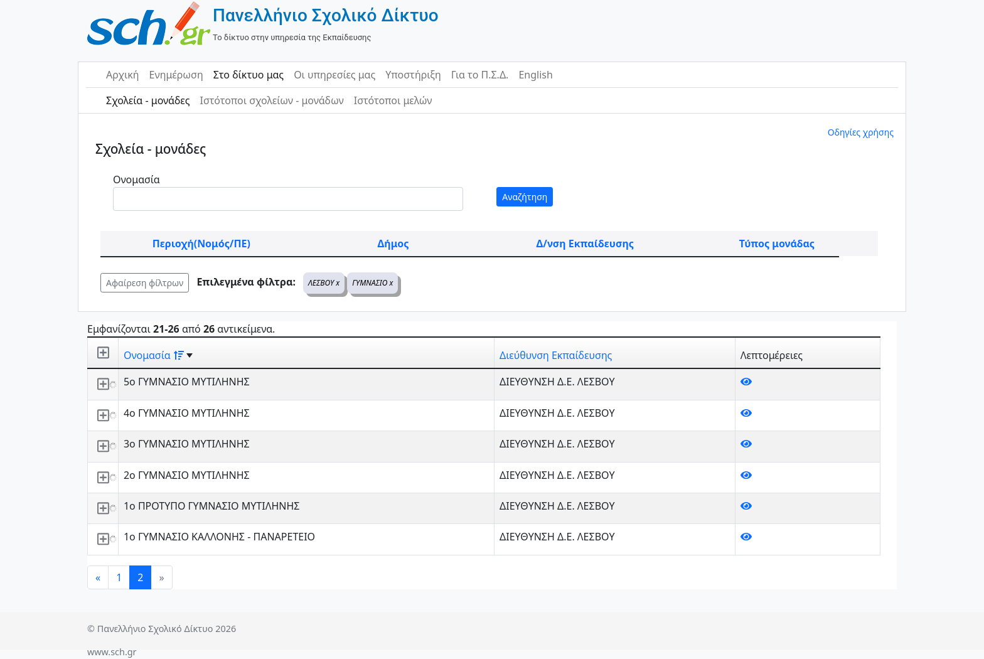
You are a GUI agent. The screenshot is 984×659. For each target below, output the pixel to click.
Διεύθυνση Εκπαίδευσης (556, 355)
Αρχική (122, 75)
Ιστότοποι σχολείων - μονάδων (271, 100)
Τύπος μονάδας (777, 243)
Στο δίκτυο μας (248, 75)
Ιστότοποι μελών (393, 100)
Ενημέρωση (176, 75)
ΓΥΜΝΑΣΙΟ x (372, 282)
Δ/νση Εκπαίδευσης (585, 243)
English (535, 75)
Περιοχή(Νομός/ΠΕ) (201, 243)
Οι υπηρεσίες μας (334, 75)
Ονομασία (136, 179)
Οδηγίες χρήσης (861, 132)
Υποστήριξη (413, 75)
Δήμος (393, 243)
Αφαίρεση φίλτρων (144, 283)
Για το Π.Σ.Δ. (480, 75)
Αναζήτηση (524, 197)
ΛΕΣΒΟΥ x (324, 282)
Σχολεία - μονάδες (148, 100)
